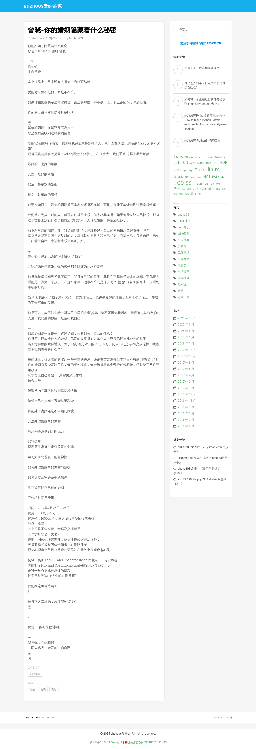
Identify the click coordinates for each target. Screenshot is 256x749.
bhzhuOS (183, 214)
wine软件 (184, 233)
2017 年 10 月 (187, 356)
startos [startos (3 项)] (202, 183)
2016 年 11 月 (187, 400)
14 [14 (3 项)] (175, 157)
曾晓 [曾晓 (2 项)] (203, 189)
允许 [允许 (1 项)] (212, 184)
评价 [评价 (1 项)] (200, 194)
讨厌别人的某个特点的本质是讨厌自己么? (204, 85)
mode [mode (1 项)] (199, 177)
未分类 (182, 265)
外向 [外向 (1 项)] (183, 189)
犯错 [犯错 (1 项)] (175, 194)
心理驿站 (35, 673)
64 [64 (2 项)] (191, 157)
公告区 (182, 246)
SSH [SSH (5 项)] (190, 183)
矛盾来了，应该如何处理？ (201, 68)
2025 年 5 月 (186, 331)
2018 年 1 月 (186, 343)
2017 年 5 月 (186, 369)
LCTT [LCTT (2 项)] (202, 170)
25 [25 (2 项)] (181, 157)
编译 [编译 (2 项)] (193, 193)
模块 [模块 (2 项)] (211, 189)
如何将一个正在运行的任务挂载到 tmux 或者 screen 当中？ (204, 101)
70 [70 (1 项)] (195, 157)
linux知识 (183, 227)
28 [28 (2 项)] (186, 157)
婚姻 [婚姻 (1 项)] (189, 189)
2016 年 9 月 (186, 407)
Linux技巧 (184, 221)
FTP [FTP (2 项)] (176, 170)
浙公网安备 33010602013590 (146, 742)
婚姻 (32, 689)
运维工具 (183, 297)
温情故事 (183, 271)
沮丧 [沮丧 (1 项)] (218, 189)
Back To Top (222, 717)
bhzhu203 (76, 38)
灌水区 (182, 284)
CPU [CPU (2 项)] (193, 163)
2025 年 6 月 (186, 324)
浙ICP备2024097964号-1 (106, 742)
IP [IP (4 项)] (195, 169)
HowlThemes (46, 717)
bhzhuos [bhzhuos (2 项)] (219, 157)
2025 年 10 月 (187, 318)
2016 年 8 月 (186, 413)
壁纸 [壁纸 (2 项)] (176, 189)
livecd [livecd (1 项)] (192, 177)
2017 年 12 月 (187, 350)
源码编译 (183, 278)
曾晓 (43, 689)
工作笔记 (183, 252)
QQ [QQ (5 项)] (180, 183)
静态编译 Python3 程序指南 (202, 140)
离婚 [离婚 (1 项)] (187, 194)
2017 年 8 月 (186, 362)
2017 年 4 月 (186, 375)
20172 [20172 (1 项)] (201, 157)
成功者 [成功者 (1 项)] (196, 189)
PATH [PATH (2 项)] (215, 176)
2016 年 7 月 (186, 419)
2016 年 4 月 (186, 426)
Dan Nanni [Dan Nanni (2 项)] (204, 163)
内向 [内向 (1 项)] (218, 184)
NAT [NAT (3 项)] (207, 176)
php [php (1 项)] (222, 177)
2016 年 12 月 (187, 394)
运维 (181, 290)
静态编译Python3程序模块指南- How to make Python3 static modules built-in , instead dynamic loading (206, 122)
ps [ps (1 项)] (174, 184)
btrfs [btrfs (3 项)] (177, 162)
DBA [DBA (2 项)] (216, 163)
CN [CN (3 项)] (185, 162)
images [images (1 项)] (183, 171)
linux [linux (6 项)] (213, 169)
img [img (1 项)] (190, 171)
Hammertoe (185, 458)
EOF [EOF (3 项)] (223, 162)
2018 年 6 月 (186, 337)
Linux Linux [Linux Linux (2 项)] (180, 176)
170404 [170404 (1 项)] (208, 157)
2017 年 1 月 (186, 388)
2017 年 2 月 (186, 381)
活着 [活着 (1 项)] (224, 189)
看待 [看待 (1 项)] (181, 194)
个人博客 (183, 240)
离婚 (53, 689)
